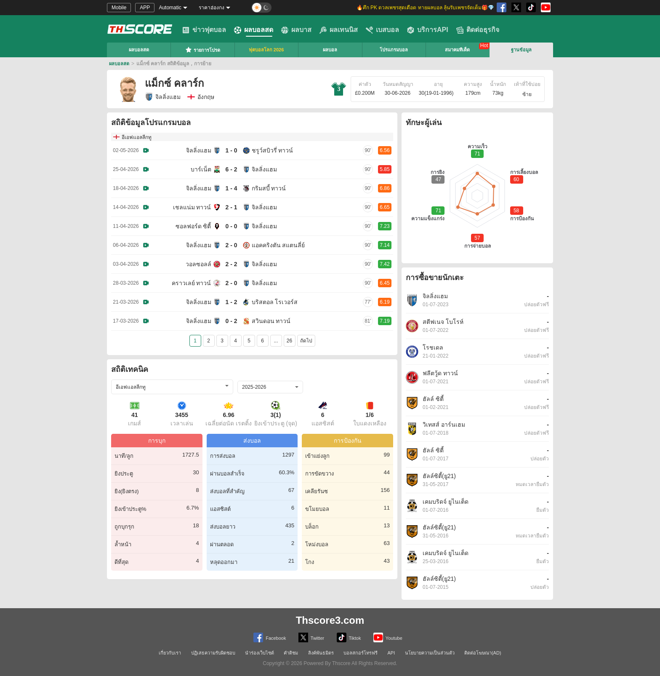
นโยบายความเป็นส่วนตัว (430, 652)
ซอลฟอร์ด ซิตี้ (193, 226)
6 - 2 (231, 169)
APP (145, 8)
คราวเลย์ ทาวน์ (191, 283)
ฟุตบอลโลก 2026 (266, 49)
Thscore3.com (330, 620)
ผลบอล (330, 49)
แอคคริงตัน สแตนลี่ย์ (278, 245)
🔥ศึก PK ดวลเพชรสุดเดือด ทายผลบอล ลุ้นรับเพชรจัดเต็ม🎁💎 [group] (425, 8)
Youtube (387, 637)
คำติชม (291, 652)
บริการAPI (427, 30)
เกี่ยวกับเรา (170, 652)
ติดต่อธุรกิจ (477, 30)
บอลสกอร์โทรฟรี (360, 652)
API (391, 652)
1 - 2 (231, 302)
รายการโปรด (202, 49)
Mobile (119, 8)
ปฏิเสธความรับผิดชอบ (213, 652)
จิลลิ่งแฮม (163, 97)
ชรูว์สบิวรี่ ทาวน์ (272, 150)
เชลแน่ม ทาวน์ (192, 207)
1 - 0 (231, 150)
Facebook (269, 637)
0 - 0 (231, 226)
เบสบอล (382, 30)
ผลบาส (296, 30)
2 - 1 (231, 207)
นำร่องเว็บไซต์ (259, 652)
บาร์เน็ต (201, 169)
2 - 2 (231, 264)
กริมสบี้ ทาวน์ (269, 188)
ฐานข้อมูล (521, 49)
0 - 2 (231, 321)
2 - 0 (231, 245)
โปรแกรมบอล (394, 49)
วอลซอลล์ (198, 264)
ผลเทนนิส (338, 30)
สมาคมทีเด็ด (457, 49)
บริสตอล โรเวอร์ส (275, 302)
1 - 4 (231, 188)
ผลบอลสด (253, 30)
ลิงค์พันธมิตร (321, 652)
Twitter (311, 637)
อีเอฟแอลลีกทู (137, 137)
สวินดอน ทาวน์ (271, 321)
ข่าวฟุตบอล (204, 30)
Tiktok (349, 637)
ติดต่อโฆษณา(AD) (482, 652)
